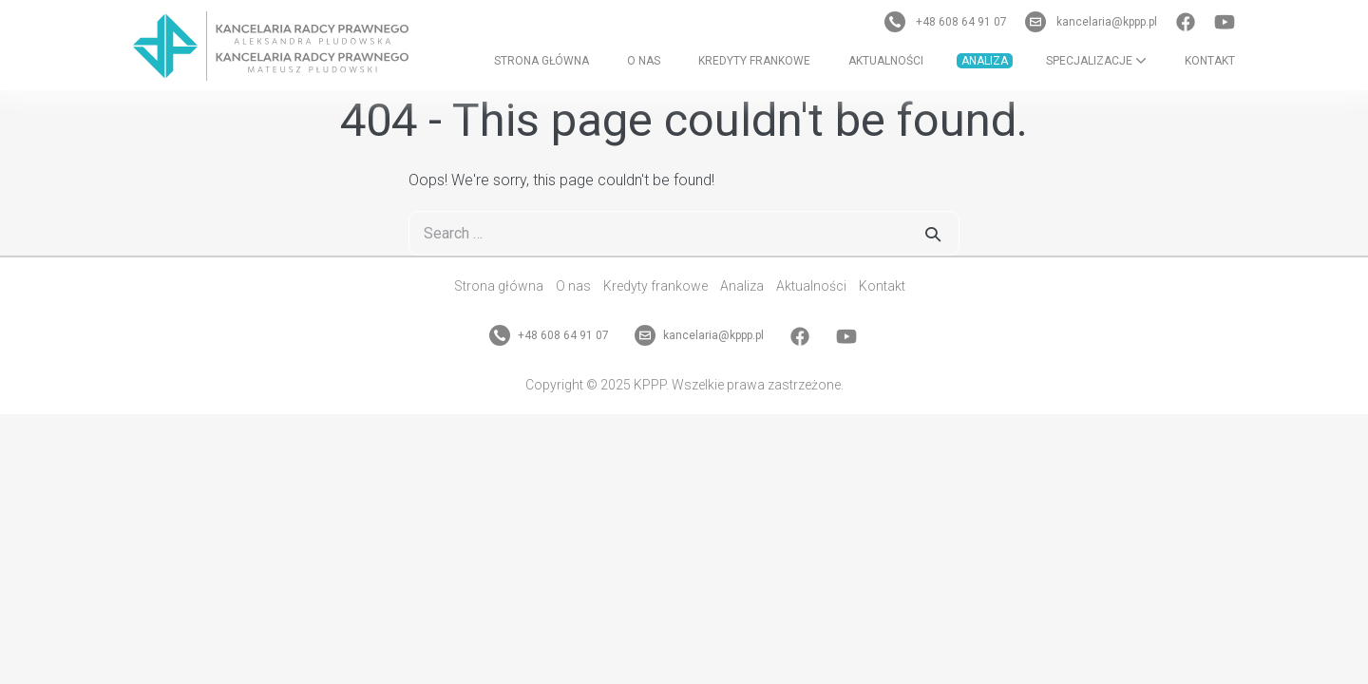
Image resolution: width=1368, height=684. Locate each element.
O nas (643, 60)
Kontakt (1210, 60)
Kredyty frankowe (754, 60)
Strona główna (541, 60)
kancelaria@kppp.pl (1092, 21)
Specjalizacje (1096, 60)
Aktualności (885, 60)
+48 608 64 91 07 (947, 21)
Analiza (984, 60)
